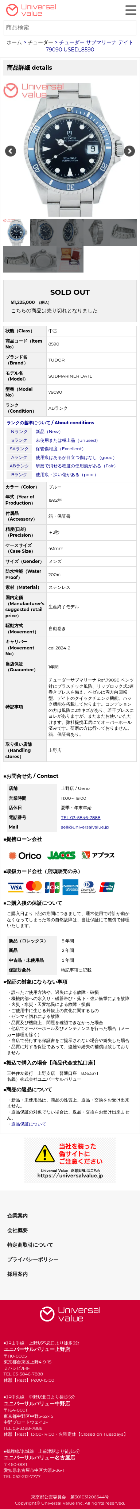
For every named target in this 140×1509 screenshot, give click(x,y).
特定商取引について (30, 1245)
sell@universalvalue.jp (85, 827)
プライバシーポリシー (32, 1259)
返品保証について (28, 1124)
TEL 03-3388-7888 (23, 1428)
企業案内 (17, 1215)
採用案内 (17, 1274)
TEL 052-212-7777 (22, 1476)
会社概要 (17, 1230)
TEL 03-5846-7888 (80, 817)
